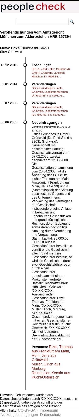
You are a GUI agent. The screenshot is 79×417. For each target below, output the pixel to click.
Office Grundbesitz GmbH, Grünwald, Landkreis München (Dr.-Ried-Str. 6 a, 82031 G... (50, 111)
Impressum (49, 410)
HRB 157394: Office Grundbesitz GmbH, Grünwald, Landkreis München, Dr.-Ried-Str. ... (51, 72)
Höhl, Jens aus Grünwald (44, 357)
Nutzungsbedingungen (19, 415)
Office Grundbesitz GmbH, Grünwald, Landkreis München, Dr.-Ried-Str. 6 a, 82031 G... (50, 92)
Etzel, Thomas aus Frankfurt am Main (52, 349)
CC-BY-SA (26, 410)
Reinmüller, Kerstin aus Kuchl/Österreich (51, 375)
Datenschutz (50, 415)
